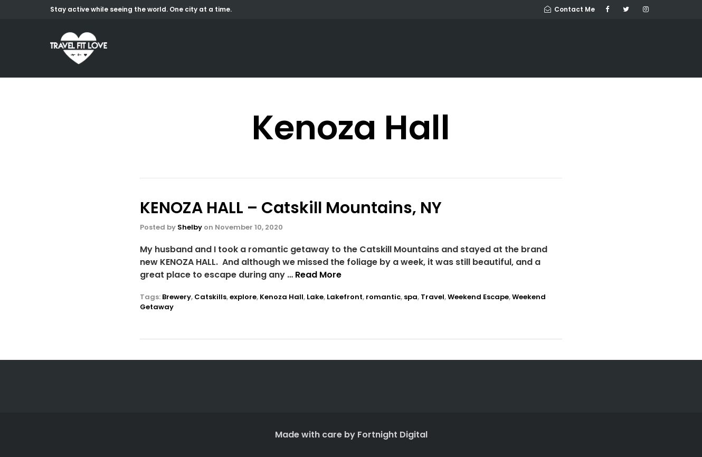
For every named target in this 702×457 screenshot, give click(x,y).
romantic (383, 297)
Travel (432, 297)
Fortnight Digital (392, 435)
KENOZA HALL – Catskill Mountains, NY (291, 208)
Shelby (189, 227)
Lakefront (345, 297)
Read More (318, 275)
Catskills (210, 297)
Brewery (176, 297)
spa (411, 297)
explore (243, 297)
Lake (315, 297)
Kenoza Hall (281, 297)
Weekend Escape (478, 297)
